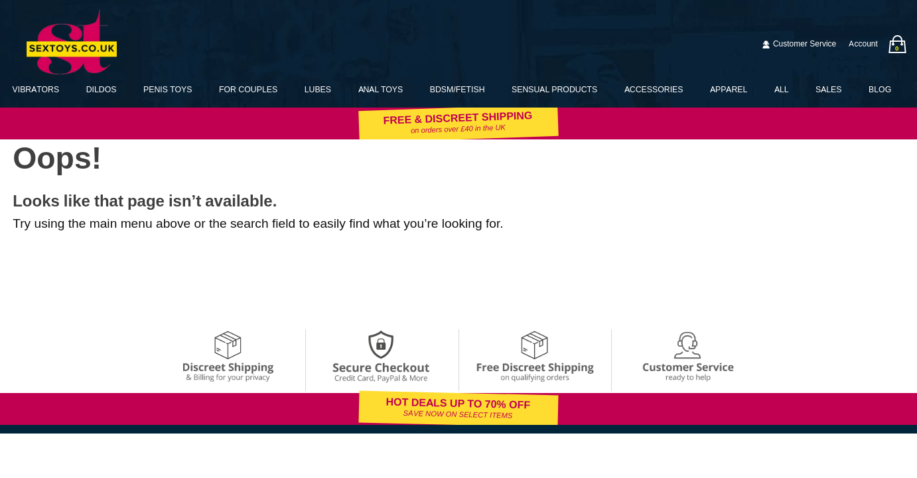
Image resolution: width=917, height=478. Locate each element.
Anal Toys (380, 89)
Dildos (101, 89)
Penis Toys (167, 89)
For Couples (248, 89)
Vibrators (36, 89)
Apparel (728, 89)
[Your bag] (897, 44)
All (781, 89)
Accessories (653, 89)
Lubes (318, 89)
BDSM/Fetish (457, 89)
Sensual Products (554, 89)
